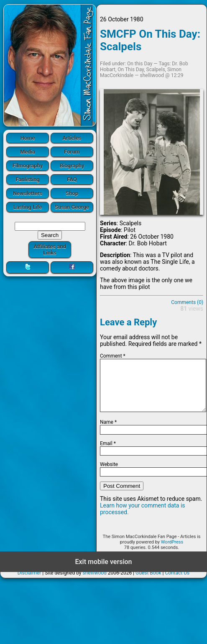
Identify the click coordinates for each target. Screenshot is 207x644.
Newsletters (27, 193)
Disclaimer (29, 583)
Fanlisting (27, 179)
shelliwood (94, 583)
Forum (72, 152)
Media (27, 152)
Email (108, 453)
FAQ (72, 179)
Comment (112, 356)
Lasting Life (27, 207)
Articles (72, 138)
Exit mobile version (103, 572)
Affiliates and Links (49, 249)
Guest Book (148, 583)
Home (27, 138)
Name (108, 432)
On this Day (139, 64)
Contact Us (177, 583)
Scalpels (155, 69)
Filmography (28, 165)
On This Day (131, 69)
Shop (72, 193)
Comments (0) (187, 302)
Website (109, 474)
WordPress (172, 552)
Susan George (72, 207)
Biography (71, 165)
